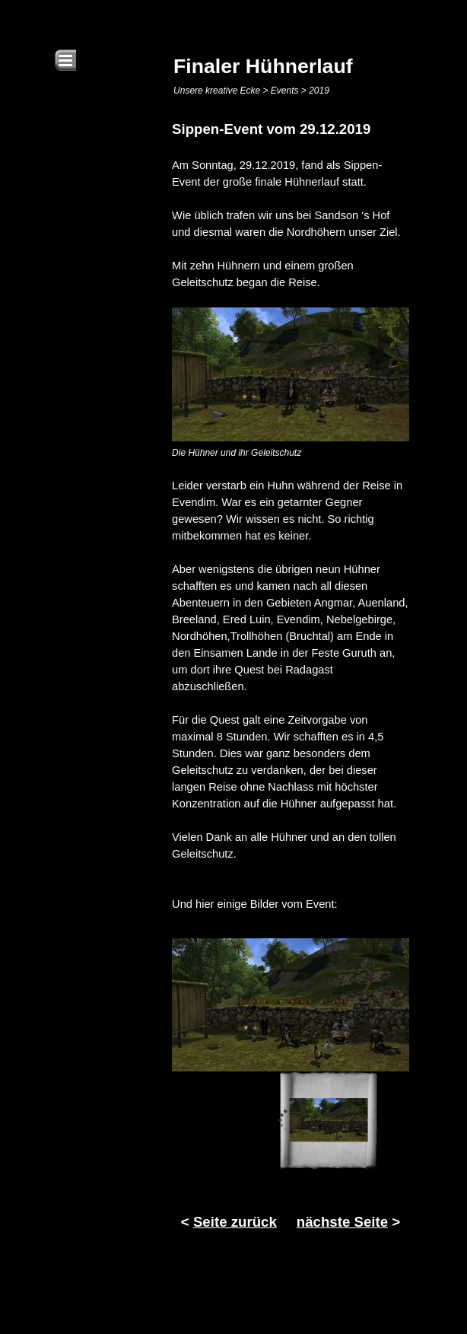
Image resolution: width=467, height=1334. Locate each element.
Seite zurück (235, 1222)
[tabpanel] (290, 515)
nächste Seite (342, 1222)
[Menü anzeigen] (65, 60)
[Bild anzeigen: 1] (328, 1120)
